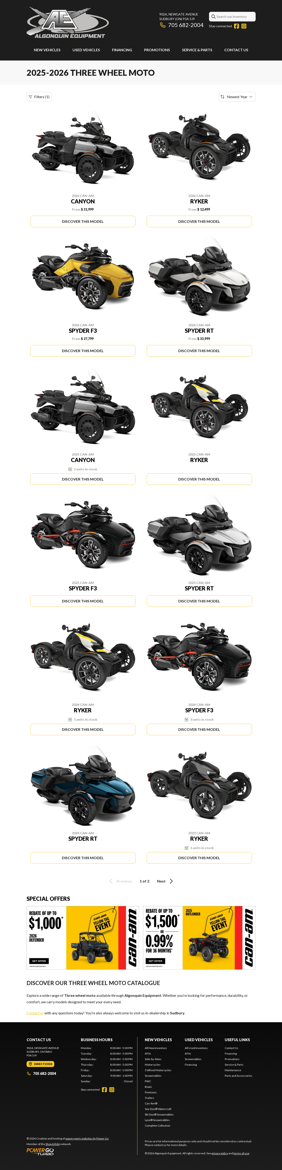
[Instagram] (244, 26)
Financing (122, 50)
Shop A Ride (52, 1144)
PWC (148, 1081)
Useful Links (237, 1039)
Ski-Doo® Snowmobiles (159, 1114)
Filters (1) (39, 97)
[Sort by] (237, 97)
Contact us (35, 1013)
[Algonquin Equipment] (68, 22)
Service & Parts (197, 50)
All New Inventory (156, 1048)
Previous (120, 881)
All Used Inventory (196, 1048)
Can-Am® (151, 1103)
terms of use (241, 1153)
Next (165, 881)
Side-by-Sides (153, 1059)
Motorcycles (153, 1064)
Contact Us (236, 50)
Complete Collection (157, 1125)
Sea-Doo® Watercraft (158, 1109)
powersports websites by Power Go (87, 1138)
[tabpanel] (107, 1064)
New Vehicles (47, 50)
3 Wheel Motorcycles (158, 1070)
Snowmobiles (153, 1075)
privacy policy (220, 1153)
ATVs (148, 1053)
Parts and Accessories (238, 1075)
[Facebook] (236, 26)
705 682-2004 (181, 24)
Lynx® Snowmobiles (157, 1120)
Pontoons (151, 1092)
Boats (148, 1086)
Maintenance (233, 1070)
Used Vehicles (86, 50)
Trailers (149, 1098)
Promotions (157, 50)
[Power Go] (68, 1151)
